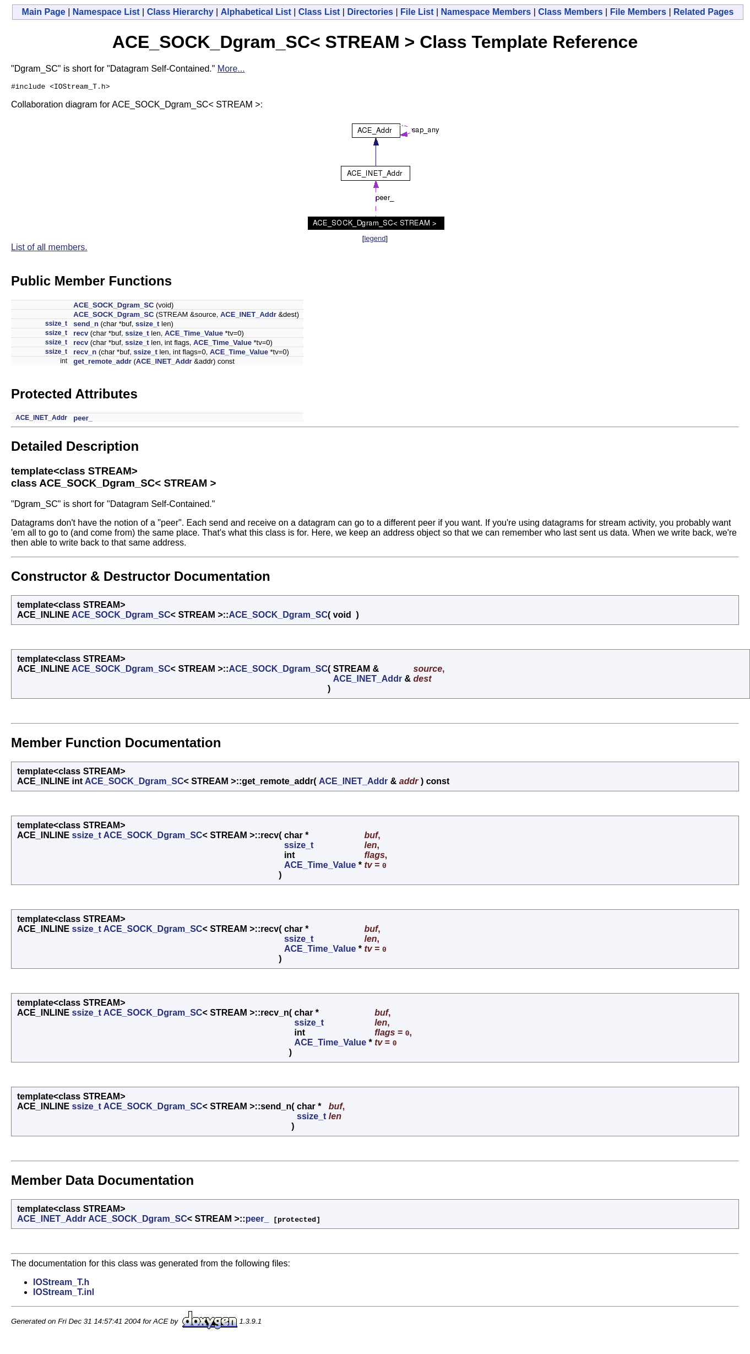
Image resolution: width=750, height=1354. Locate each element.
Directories (370, 12)
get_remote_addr (102, 363)
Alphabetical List (256, 12)
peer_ (83, 420)
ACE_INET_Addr (248, 316)
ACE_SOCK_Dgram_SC (113, 307)
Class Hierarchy (180, 12)
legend (374, 240)
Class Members (570, 12)
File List (416, 12)
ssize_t (56, 325)
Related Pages (703, 12)
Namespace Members (486, 12)
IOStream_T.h (61, 1283)
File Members (638, 12)
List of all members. (49, 248)
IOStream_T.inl (63, 1293)
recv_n (84, 353)
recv (80, 335)
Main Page (44, 12)
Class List (319, 12)
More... (231, 68)
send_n (86, 325)
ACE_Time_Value (194, 335)
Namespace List (106, 12)
